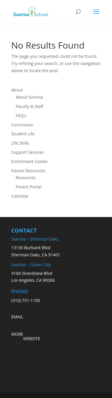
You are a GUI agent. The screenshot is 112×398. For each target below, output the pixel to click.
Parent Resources (28, 171)
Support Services (27, 152)
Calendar (20, 196)
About (17, 90)
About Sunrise (29, 97)
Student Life (23, 134)
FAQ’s (21, 115)
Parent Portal (29, 187)
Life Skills (20, 143)
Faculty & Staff (30, 106)
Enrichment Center (29, 161)
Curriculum (22, 125)
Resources (26, 177)
